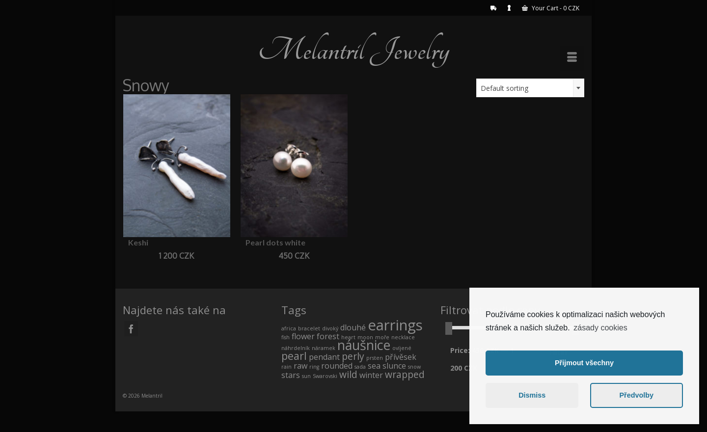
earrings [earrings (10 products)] (395, 325)
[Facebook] (131, 328)
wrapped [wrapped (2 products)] (405, 374)
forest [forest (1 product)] (328, 336)
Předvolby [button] (636, 395)
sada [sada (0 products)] (360, 366)
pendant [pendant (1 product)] (324, 356)
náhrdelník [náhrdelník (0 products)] (295, 348)
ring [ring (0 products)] (314, 366)
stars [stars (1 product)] (290, 375)
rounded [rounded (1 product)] (337, 365)
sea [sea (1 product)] (374, 365)
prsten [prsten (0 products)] (374, 357)
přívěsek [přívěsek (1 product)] (400, 356)
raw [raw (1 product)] (300, 365)
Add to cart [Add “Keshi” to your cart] (176, 270)
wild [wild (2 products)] (348, 374)
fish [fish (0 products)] (285, 337)
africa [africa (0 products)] (288, 328)
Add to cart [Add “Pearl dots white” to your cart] (294, 270)
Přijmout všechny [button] (584, 363)
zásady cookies (600, 328)
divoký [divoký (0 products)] (330, 328)
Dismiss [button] (531, 395)
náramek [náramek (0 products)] (323, 348)
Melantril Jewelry (353, 50)
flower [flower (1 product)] (303, 336)
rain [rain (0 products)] (286, 366)
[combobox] (530, 88)
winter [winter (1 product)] (371, 375)
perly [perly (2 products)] (353, 356)
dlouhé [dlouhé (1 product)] (353, 327)
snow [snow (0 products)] (414, 366)
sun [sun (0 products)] (306, 376)
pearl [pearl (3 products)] (294, 356)
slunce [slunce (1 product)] (394, 365)
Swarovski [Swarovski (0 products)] (325, 376)
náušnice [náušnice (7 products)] (363, 345)
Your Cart (550, 8)
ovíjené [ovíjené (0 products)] (401, 348)
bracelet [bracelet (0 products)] (309, 328)
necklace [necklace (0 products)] (403, 337)
